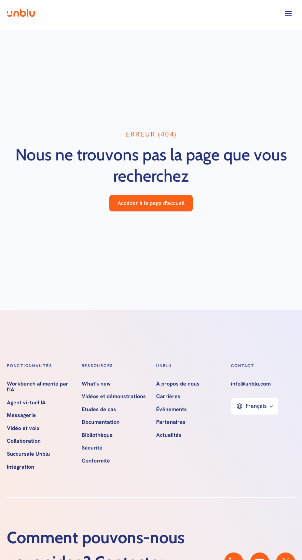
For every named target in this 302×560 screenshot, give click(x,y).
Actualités (168, 435)
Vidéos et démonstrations (114, 396)
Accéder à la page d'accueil (151, 203)
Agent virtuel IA (26, 403)
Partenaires (171, 422)
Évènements (171, 409)
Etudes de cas (99, 409)
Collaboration (24, 441)
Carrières (168, 396)
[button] (288, 14)
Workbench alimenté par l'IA (37, 387)
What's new (96, 384)
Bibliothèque (97, 435)
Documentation (101, 422)
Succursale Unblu (28, 454)
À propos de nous (178, 384)
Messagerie (21, 415)
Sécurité (92, 448)
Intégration (20, 467)
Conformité (96, 461)
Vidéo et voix (23, 428)
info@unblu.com (251, 384)
